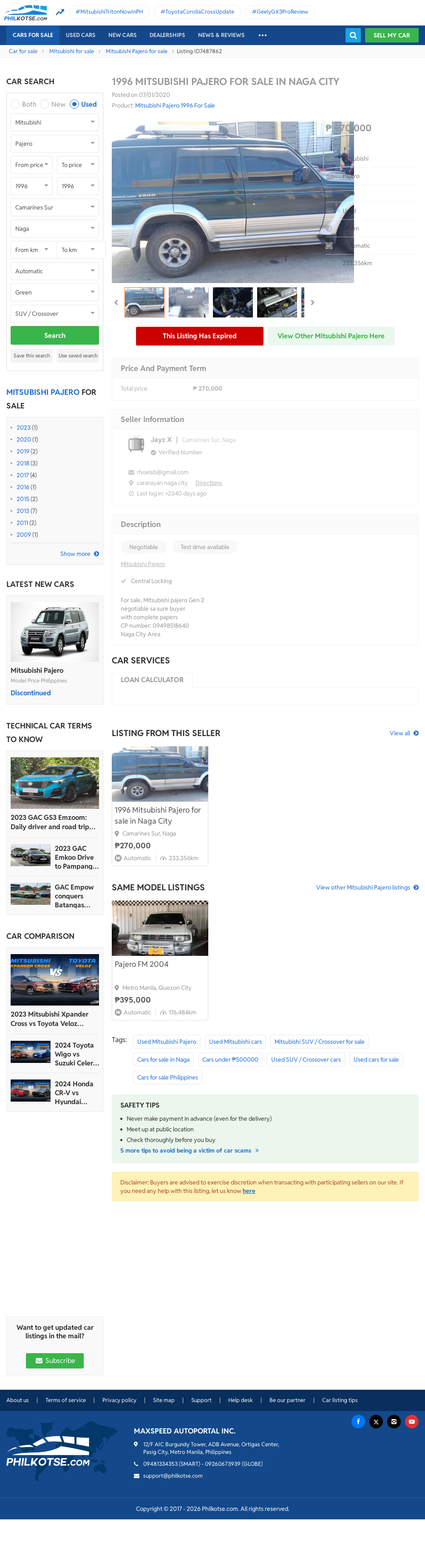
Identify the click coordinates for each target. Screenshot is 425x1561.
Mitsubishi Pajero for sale (136, 51)
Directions (209, 483)
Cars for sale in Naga (163, 1059)
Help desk (240, 1400)
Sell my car (392, 35)
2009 (24, 534)
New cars (122, 35)
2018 (23, 463)
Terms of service (65, 1400)
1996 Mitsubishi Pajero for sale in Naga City (158, 815)
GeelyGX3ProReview (282, 11)
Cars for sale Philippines (167, 1077)
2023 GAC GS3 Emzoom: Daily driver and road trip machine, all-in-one (50, 822)
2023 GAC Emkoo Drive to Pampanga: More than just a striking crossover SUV (76, 857)
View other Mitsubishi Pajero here (331, 335)
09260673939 (223, 1464)
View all (400, 733)
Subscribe (54, 1360)
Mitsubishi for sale (71, 51)
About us (17, 1400)
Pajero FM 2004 (142, 964)
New (58, 104)
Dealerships (167, 35)
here (249, 1191)
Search (54, 335)
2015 (23, 499)
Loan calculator (152, 679)
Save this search (32, 355)
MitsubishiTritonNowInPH (111, 11)
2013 (23, 511)
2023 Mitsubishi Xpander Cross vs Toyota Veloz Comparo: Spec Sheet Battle (54, 1019)
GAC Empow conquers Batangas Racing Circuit (76, 896)
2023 (24, 427)
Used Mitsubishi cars (235, 1041)
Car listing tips (340, 1400)
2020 (24, 439)
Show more (75, 554)
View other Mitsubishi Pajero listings (363, 887)
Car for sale (23, 51)
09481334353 (160, 1464)
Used (89, 104)
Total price (134, 388)
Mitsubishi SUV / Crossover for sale (320, 1041)
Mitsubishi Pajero (37, 670)
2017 (23, 475)
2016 (23, 487)
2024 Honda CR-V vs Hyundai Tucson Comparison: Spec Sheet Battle (74, 1092)
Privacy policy (119, 1400)
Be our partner (287, 1400)
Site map (164, 1400)
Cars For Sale (33, 35)
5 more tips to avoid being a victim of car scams (190, 1150)
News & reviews (221, 35)
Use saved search (78, 355)
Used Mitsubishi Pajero (166, 1041)
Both (29, 104)
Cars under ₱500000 (230, 1059)
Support (201, 1400)
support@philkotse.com (173, 1475)
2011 (22, 523)
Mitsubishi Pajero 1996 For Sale (175, 105)
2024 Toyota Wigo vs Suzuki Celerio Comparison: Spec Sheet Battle (77, 1054)
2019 (23, 451)
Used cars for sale (376, 1059)
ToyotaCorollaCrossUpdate (199, 11)
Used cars (81, 35)
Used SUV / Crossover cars (306, 1059)
